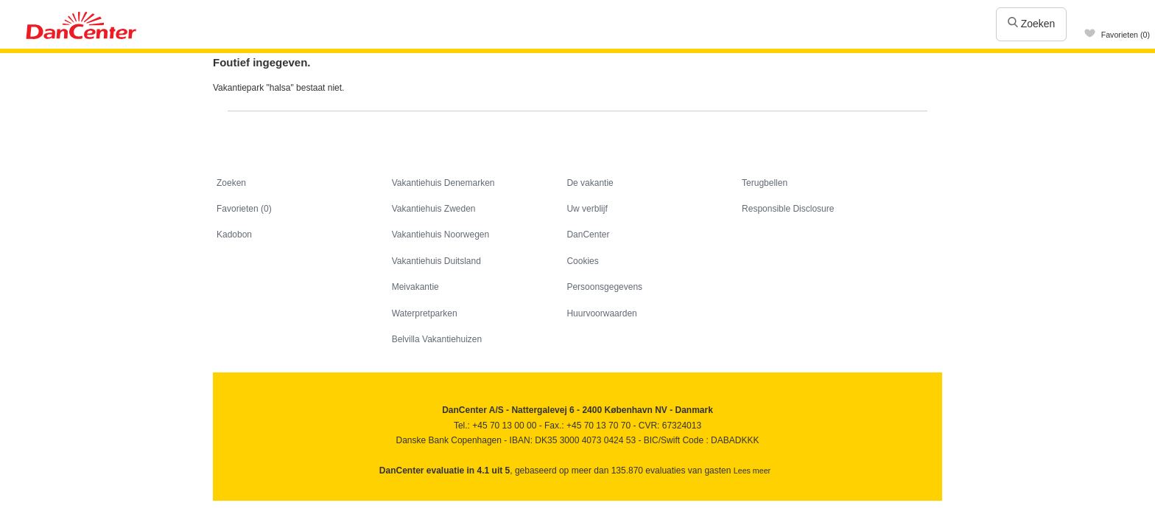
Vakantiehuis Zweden (434, 209)
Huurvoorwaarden (601, 313)
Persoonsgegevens (604, 287)
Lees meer (752, 470)
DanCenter (587, 234)
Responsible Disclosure (788, 209)
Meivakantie (415, 287)
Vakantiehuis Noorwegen (441, 234)
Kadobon (234, 234)
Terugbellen (764, 183)
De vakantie (589, 183)
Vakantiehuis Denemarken (443, 183)
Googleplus (288, 505)
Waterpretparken (424, 313)
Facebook (225, 505)
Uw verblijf (586, 209)
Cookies (582, 261)
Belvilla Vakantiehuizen (437, 339)
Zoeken (1032, 24)
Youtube (257, 505)
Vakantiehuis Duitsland (436, 261)
